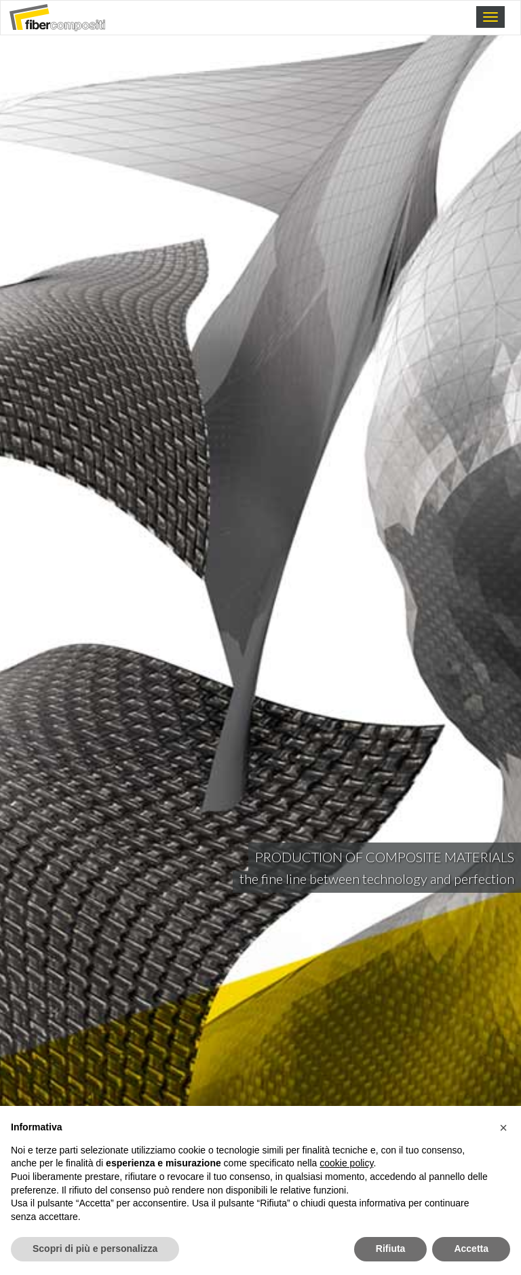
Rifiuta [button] (391, 1248)
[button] (503, 1128)
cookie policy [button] (346, 1163)
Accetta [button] (471, 1248)
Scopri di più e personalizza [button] (95, 1248)
